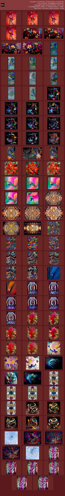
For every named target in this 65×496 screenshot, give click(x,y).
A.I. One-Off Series (40, 2)
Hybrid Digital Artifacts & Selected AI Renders (45, 5)
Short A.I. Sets (60, 5)
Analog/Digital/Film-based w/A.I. (56, 3)
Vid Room (42, 6)
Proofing (62, 8)
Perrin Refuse (45, 8)
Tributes (62, 6)
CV (46, 6)
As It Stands (33, 2)
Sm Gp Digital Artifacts (34, 6)
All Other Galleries (50, 2)
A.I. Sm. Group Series (42, 3)
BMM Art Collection (54, 8)
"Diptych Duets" (37, 8)
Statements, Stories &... (53, 6)
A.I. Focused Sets (60, 2)
